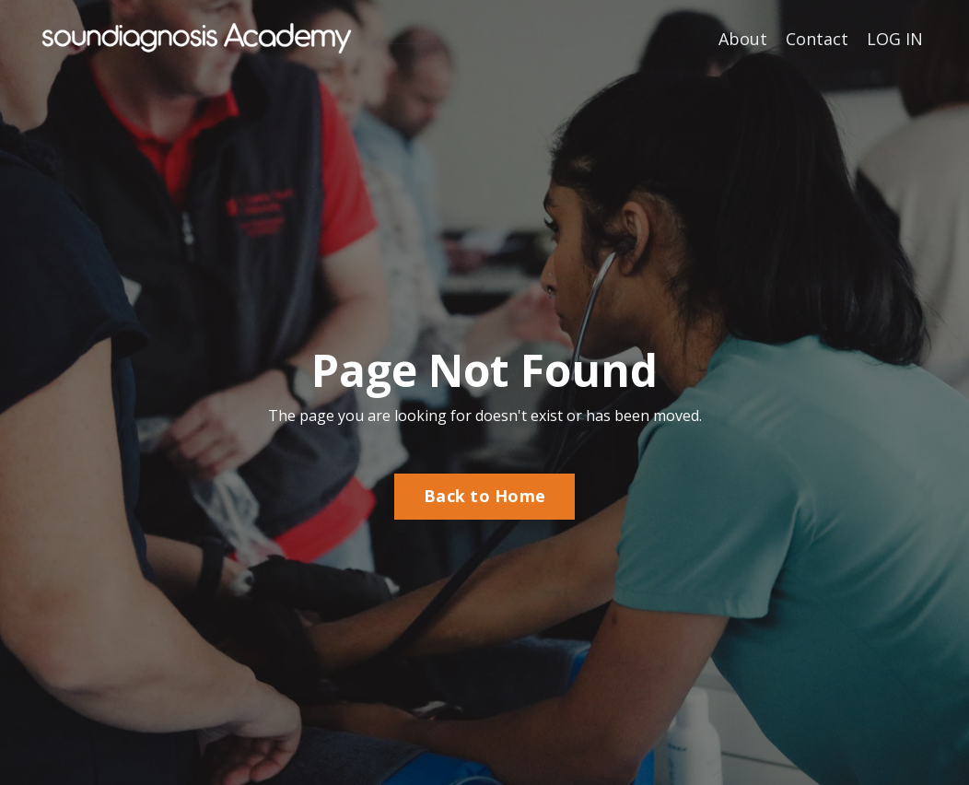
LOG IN (895, 39)
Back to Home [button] (484, 496)
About (742, 39)
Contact (817, 39)
